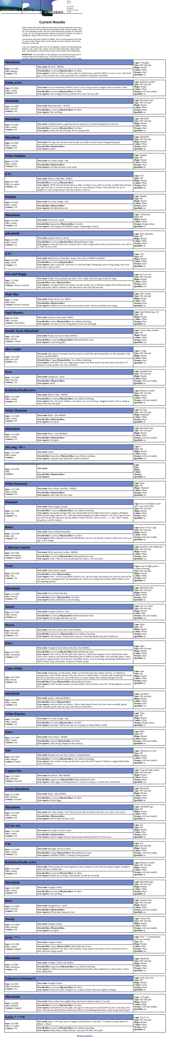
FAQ (79, 59)
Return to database (85, 1036)
